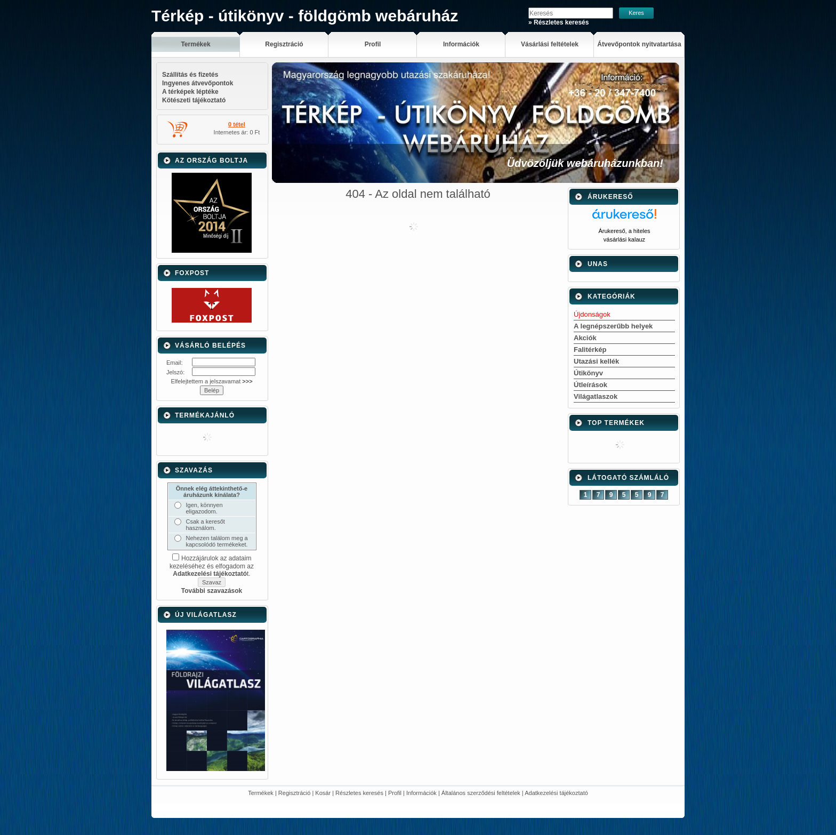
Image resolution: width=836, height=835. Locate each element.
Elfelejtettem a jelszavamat (211, 381)
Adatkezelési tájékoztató (556, 793)
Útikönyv (588, 373)
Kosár (323, 793)
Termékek (261, 793)
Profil (394, 793)
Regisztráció (294, 793)
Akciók (585, 338)
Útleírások (590, 385)
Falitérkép (590, 350)
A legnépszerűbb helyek (613, 326)
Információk (421, 793)
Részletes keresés (359, 793)
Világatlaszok (595, 396)
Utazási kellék (596, 361)
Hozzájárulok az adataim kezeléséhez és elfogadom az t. (212, 566)
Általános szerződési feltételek (480, 793)
